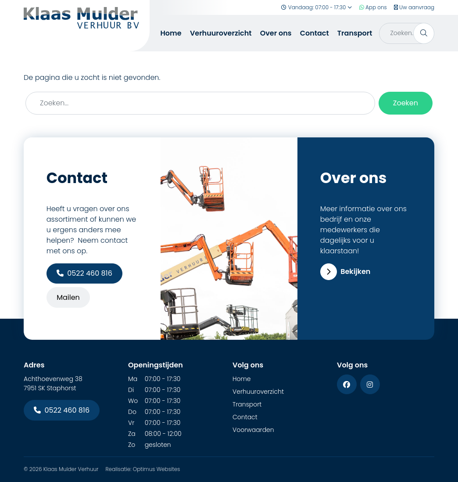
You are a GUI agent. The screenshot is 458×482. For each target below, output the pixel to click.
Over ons (276, 33)
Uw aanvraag (414, 7)
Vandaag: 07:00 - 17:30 (316, 7)
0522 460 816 (84, 273)
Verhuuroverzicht (221, 33)
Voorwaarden (253, 429)
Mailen (68, 297)
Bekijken (345, 271)
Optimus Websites (156, 469)
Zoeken (405, 103)
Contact (314, 33)
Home (170, 33)
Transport (354, 33)
